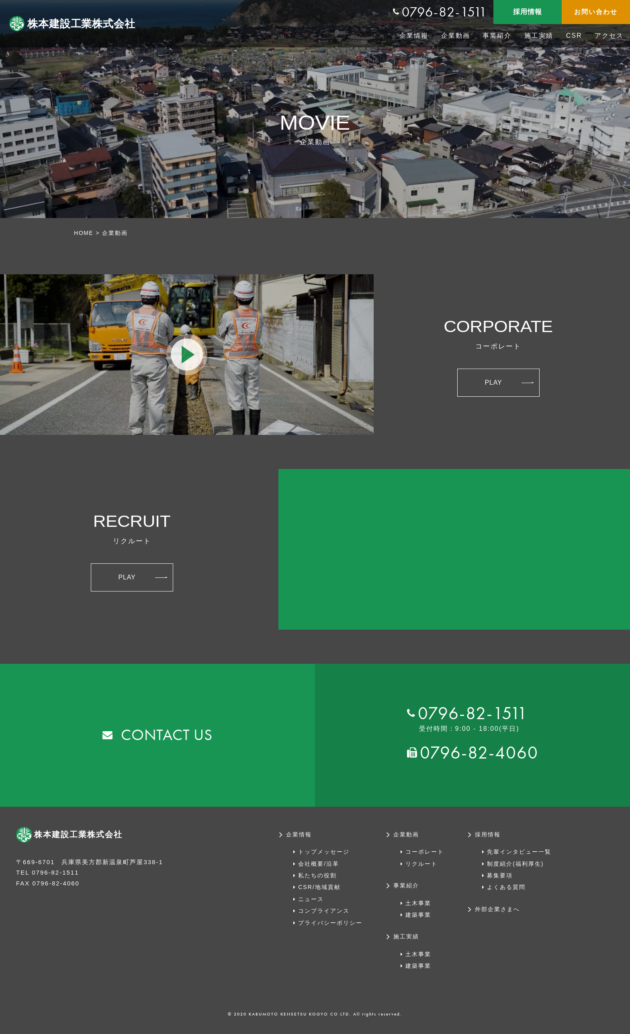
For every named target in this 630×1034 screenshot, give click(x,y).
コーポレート (424, 851)
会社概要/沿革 (318, 863)
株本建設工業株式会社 (80, 23)
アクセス (609, 35)
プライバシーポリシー (330, 922)
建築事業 (418, 915)
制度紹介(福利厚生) (515, 863)
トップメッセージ (324, 851)
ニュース (311, 899)
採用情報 (527, 12)
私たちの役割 (317, 875)
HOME (84, 233)
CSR (574, 35)
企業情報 (413, 35)
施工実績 (538, 35)
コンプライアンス (324, 911)
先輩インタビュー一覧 (519, 851)
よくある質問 (506, 887)
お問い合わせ (596, 11)
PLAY (509, 382)
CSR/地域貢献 (319, 887)
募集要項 (500, 875)
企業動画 (455, 35)
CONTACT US (166, 735)
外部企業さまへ (497, 909)
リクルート (421, 863)
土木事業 (418, 902)
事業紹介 (497, 35)
